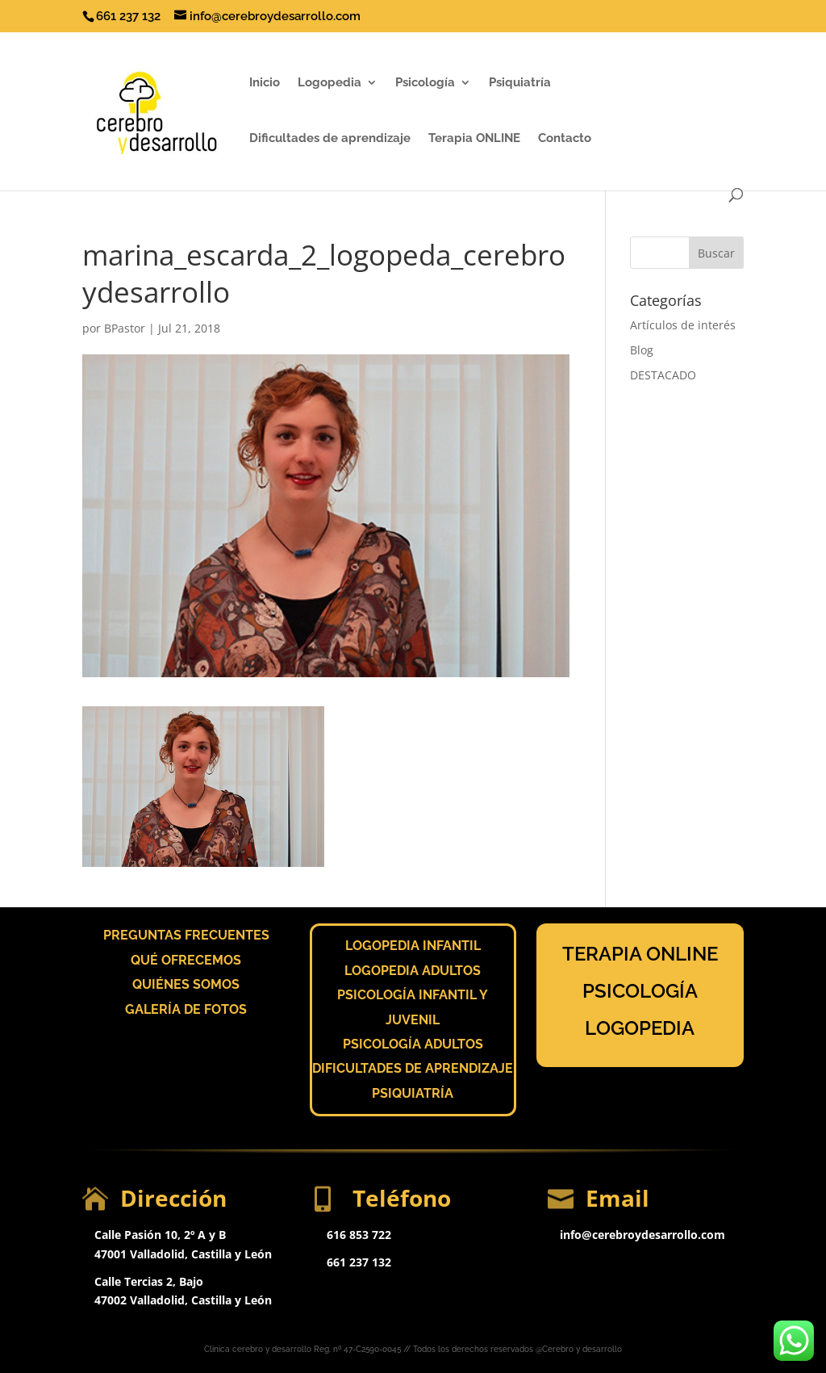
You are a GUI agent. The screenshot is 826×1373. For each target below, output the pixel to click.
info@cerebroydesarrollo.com (642, 1234)
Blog (641, 350)
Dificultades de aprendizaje (330, 138)
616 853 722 (359, 1234)
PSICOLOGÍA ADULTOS (413, 1044)
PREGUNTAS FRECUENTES (186, 935)
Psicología (425, 83)
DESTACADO (663, 375)
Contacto (564, 138)
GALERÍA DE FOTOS (186, 1009)
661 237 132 (359, 1262)
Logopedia (329, 83)
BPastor (124, 328)
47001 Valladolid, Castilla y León (183, 1254)
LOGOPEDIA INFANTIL (413, 945)
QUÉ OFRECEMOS (186, 960)
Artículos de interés (683, 325)
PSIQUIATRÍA (412, 1093)
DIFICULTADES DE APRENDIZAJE (412, 1068)
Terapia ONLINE (474, 138)
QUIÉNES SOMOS (186, 984)
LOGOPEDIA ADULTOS (412, 970)
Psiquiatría (520, 83)
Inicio (264, 83)
